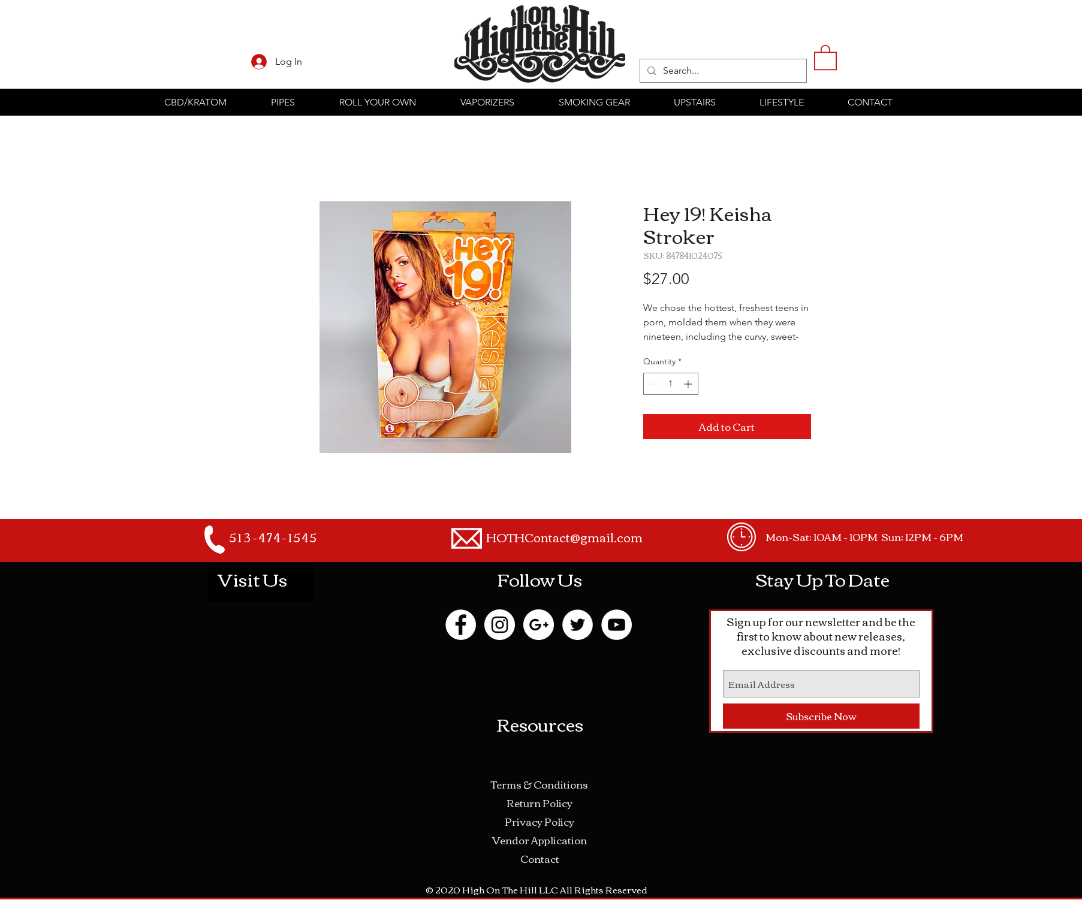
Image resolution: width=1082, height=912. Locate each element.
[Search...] (722, 70)
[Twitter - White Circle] (577, 624)
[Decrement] (652, 383)
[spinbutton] (671, 383)
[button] (825, 56)
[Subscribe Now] (821, 716)
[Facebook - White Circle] (460, 624)
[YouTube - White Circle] (616, 624)
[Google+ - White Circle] (538, 624)
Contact (539, 858)
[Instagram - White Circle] (499, 624)
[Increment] (689, 383)
